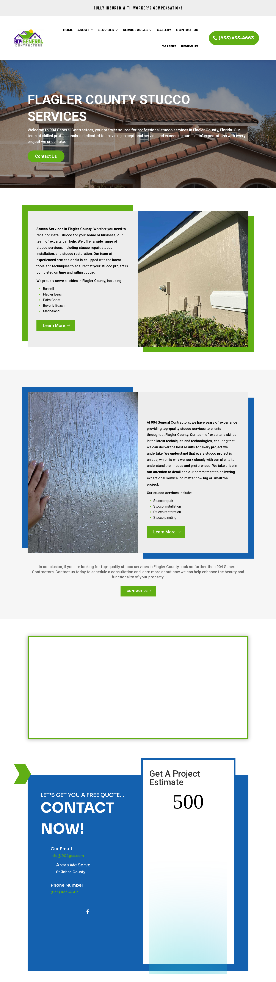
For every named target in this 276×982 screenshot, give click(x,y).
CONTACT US (137, 591)
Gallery (164, 30)
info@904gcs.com (67, 855)
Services (106, 30)
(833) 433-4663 (236, 38)
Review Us (189, 46)
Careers (169, 46)
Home (68, 30)
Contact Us (187, 30)
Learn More (54, 325)
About (83, 30)
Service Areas (135, 30)
